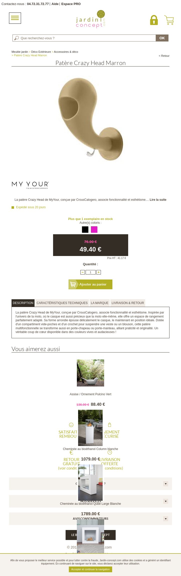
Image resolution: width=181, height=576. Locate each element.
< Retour (164, 55)
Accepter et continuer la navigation (90, 569)
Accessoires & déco (66, 51)
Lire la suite (158, 200)
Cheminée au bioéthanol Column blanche (90, 449)
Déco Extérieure (41, 51)
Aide (55, 4)
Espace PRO (71, 4)
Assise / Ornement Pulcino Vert (90, 394)
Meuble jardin (20, 51)
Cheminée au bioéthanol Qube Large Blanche (90, 504)
